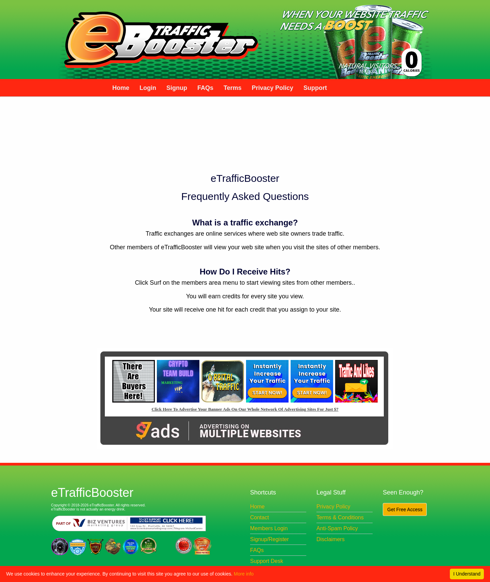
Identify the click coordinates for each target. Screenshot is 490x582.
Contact (259, 517)
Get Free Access (404, 509)
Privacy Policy (333, 506)
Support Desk (266, 561)
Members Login (269, 528)
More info (244, 574)
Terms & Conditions (340, 517)
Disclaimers (330, 539)
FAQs (257, 550)
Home (257, 506)
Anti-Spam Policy (337, 528)
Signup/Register (269, 539)
